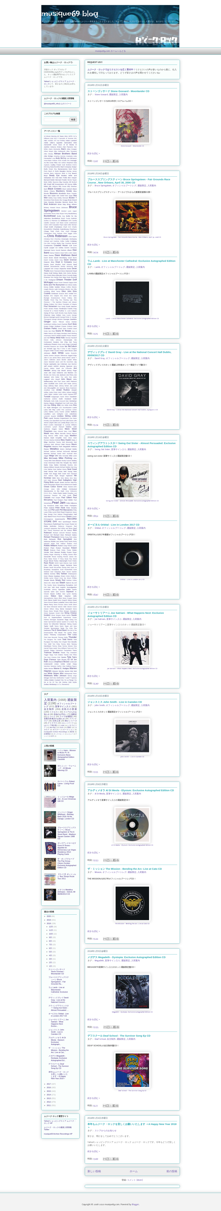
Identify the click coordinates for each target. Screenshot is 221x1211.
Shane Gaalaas (54, 576)
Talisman (62, 624)
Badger (74, 167)
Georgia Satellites (70, 319)
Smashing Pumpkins (65, 585)
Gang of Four (49, 313)
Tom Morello (72, 642)
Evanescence (55, 298)
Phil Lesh (55, 510)
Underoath (73, 662)
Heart (59, 335)
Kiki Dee (47, 405)
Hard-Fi (53, 335)
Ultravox (51, 662)
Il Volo (68, 348)
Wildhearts (48, 676)
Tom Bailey (54, 642)
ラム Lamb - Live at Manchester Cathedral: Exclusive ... (58, 990)
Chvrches (57, 239)
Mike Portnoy (65, 458)
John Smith (100, 705)
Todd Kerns (67, 639)
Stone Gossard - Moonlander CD (132, 146)
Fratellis (70, 308)
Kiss (75, 405)
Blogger (135, 1204)
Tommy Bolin (65, 644)
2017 (49, 1084)
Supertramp (67, 617)
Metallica (54, 449)
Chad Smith (48, 227)
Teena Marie (59, 626)
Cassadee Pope (57, 225)
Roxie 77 (56, 559)
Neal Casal (72, 469)
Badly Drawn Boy (50, 169)
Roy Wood (73, 559)
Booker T (73, 198)
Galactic (74, 311)
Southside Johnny (50, 589)
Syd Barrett (52, 622)
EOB (75, 282)
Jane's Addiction (49, 360)
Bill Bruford (73, 182)
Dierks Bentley (72, 273)
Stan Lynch (66, 594)
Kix (45, 407)
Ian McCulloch (71, 346)
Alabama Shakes (56, 147)
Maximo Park (57, 446)
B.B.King (47, 167)
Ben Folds (63, 178)
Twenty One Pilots (70, 655)
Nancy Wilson (49, 467)
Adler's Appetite (56, 143)
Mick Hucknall (67, 453)
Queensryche (60, 519)
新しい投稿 (94, 1171)
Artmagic (73, 160)
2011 (49, 1105)
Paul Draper (56, 497)
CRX (70, 220)
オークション (68, 729)
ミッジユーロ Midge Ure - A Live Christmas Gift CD (67, 799)
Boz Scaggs (64, 200)
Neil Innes (58, 471)
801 (75, 138)
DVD (61, 727)
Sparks (74, 589)
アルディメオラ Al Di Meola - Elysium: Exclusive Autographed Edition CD (130, 790)
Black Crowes (55, 188)
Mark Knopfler (56, 438)
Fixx (60, 300)
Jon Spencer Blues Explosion (67, 388)
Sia (65, 578)
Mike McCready (51, 458)
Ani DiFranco (72, 158)
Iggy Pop (56, 348)
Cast (65, 225)
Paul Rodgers (58, 500)
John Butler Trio (57, 377)
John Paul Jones (59, 381)
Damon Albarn (66, 250)
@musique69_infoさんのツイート (58, 104)
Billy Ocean (62, 186)
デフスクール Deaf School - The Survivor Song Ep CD (119, 1035)
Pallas (55, 493)
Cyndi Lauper (49, 248)
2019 (49, 920)
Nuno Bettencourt (66, 484)
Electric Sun (69, 289)
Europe (46, 298)
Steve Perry (48, 604)
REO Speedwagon (64, 522)
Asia (75, 163)
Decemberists (54, 266)
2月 (50, 962)
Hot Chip (64, 342)
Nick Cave (62, 474)
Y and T (68, 678)
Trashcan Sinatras (52, 652)
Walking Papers (71, 666)
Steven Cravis (72, 607)
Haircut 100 (52, 333)
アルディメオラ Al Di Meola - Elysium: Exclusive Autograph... (57, 1041)
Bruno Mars (55, 213)
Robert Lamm (72, 545)
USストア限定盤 (50, 725)
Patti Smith (67, 495)
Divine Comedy (67, 275)
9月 (50, 937)
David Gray (100, 358)
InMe (52, 350)
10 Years (60, 136)
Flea (75, 300)
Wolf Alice (53, 678)
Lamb (97, 267)
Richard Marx (59, 535)
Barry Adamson (55, 173)
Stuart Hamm (66, 615)
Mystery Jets (72, 465)
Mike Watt (52, 460)
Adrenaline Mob (70, 143)
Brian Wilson (72, 204)
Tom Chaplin (63, 642)
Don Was (62, 277)
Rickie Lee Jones (57, 541)
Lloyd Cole (53, 422)
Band (70, 169)
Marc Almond (58, 431)
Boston (57, 200)
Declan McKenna (67, 266)
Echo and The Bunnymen (54, 285)
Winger (46, 678)
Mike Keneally (63, 456)
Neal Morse (48, 471)
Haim (46, 333)
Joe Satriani (100, 619)
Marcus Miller (53, 436)
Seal (51, 572)
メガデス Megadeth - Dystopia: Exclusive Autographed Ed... (58, 1058)
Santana (69, 565)
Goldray (54, 324)
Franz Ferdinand (60, 308)
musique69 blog (69, 13)
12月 (51, 927)
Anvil (59, 160)
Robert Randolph (63, 548)
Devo (63, 271)
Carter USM (48, 225)
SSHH (57, 563)
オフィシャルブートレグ (124, 185)
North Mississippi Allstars (52, 484)
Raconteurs (48, 524)
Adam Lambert (71, 140)
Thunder (72, 637)
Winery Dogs (72, 676)
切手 (52, 736)
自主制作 (111, 1039)
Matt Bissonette (67, 442)
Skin (57, 583)
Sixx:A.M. (47, 583)
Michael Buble (71, 449)
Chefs (57, 231)
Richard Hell (48, 535)
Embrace (55, 293)
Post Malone (58, 514)
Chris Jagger (67, 233)
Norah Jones (59, 482)
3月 (50, 959)
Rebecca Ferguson (65, 526)
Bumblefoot (56, 218)
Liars (66, 414)
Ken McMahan (71, 401)
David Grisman (70, 260)
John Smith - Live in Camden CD (132, 757)
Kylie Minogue (52, 407)
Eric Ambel (69, 293)
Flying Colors (49, 304)
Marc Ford (67, 431)
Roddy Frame (66, 552)
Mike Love (73, 456)
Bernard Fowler (61, 180)
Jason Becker (61, 360)
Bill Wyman (68, 184)
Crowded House (61, 245)
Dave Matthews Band (66, 255)
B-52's (75, 165)
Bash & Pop (66, 173)
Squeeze (69, 592)
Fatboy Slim (72, 298)
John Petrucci (71, 381)
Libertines (73, 414)
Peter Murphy (71, 508)
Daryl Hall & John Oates (68, 253)
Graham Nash (72, 326)
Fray (75, 308)
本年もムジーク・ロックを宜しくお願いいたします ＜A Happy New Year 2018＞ (59, 1075)
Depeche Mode (65, 268)
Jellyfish (56, 366)
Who (62, 673)
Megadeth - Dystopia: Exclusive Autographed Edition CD (132, 1012)
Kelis (53, 401)
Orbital (98, 528)
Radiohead (57, 524)
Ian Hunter (60, 346)
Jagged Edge (72, 355)
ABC (45, 140)
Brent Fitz (73, 202)
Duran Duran (58, 282)
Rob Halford (60, 543)
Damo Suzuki (55, 250)
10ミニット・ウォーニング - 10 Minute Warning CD (67, 768)
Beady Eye (54, 175)
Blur (45, 196)
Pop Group (48, 514)
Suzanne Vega (62, 619)
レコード (51, 716)
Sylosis (58, 622)
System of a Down (68, 622)
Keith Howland (65, 399)
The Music (58, 633)
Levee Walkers (71, 412)
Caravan (52, 223)
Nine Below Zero (67, 478)
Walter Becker (48, 668)
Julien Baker (48, 394)
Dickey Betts (58, 273)
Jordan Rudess (63, 390)
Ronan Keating (57, 557)
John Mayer (66, 379)
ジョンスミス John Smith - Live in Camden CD (114, 701)
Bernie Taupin (72, 180)
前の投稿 (171, 1171)
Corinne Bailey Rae (57, 243)
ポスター (56, 729)
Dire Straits (47, 275)
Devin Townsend (55, 271)
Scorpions (55, 569)
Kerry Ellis (73, 403)
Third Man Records (50, 637)
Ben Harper (72, 178)
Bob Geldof (61, 196)
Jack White (58, 353)
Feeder (46, 300)
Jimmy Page (72, 370)
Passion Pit (56, 495)
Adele (46, 143)
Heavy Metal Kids (57, 338)
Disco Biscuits (57, 275)
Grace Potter (49, 326)
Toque (52, 650)
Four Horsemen (50, 306)
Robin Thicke (66, 550)
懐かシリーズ (71, 721)
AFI (55, 140)
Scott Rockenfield (66, 569)
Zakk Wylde (72, 682)
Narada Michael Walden (63, 467)
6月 (50, 948)
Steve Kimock (48, 602)
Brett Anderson (50, 204)
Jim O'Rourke (67, 368)
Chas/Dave (73, 229)
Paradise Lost (72, 493)
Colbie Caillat (64, 241)
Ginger (47, 321)
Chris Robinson (57, 236)
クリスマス (52, 723)
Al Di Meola (100, 794)
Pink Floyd (61, 512)
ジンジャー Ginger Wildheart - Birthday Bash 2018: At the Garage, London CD (66, 815)
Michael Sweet (56, 453)
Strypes (58, 615)
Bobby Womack (63, 198)
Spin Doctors (60, 592)
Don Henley (55, 277)
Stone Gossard (101, 94)
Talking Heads (72, 624)
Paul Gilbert (66, 497)
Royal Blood (48, 561)
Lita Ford (62, 420)
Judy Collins (62, 392)
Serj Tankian (61, 574)
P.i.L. (50, 493)
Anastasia (69, 156)
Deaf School (100, 1039)
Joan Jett (47, 373)
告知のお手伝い (60, 714)
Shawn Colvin (65, 576)
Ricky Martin (68, 541)
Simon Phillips (72, 578)
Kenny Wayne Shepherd (53, 403)
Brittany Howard (49, 207)
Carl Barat (59, 223)
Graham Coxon (60, 326)
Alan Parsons (68, 147)
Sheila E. (74, 576)
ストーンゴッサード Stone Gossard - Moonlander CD (118, 91)
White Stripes (53, 673)
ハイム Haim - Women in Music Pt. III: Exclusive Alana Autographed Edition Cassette (67, 754)
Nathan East (52, 469)
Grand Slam (62, 328)
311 (55, 138)
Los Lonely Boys (63, 422)
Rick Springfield (65, 539)
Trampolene (68, 650)
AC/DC (50, 140)
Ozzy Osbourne (71, 491)
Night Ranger (60, 476)
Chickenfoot (48, 233)
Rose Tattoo (48, 559)
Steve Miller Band (71, 602)
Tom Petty (56, 644)
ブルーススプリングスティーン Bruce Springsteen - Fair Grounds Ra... (59, 980)
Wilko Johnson (60, 676)
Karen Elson (64, 397)
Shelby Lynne (48, 578)
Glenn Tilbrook (58, 322)
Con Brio (47, 243)
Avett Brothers (67, 165)
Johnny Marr (53, 386)
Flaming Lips (68, 300)
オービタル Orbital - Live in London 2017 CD (113, 524)
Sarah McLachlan (55, 567)
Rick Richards (50, 539)
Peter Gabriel (49, 508)
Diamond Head (71, 271)
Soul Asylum (61, 587)
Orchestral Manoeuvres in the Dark (60, 490)
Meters (62, 449)
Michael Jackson (50, 451)
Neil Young (68, 471)
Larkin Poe (60, 410)
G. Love (68, 311)
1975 (70, 136)
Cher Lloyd (65, 231)
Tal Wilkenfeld (53, 624)
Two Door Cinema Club (52, 657)
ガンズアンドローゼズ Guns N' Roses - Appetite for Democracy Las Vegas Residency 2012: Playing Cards (67, 848)
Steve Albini (58, 598)
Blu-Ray (53, 727)
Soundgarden (72, 587)
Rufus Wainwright (60, 561)
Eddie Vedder (54, 287)
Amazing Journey (59, 156)
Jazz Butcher (72, 364)
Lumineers (47, 427)
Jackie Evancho (71, 353)
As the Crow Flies (51, 163)
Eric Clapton (54, 296)
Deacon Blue (49, 262)
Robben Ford (72, 543)
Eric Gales (73, 296)
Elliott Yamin (55, 291)
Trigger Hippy (48, 655)
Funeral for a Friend (51, 311)
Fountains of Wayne (70, 304)
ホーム (134, 1171)
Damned (47, 250)
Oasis (74, 484)
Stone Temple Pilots (56, 611)
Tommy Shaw (56, 646)
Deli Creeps (55, 268)
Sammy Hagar (59, 565)
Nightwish (69, 476)
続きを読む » (93, 153)
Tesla (62, 628)
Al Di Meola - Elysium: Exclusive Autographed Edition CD (132, 845)
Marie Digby (64, 436)
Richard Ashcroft (59, 533)
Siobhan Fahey (71, 580)
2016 (49, 1087)
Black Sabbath (67, 189)
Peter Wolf (47, 510)
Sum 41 (47, 617)
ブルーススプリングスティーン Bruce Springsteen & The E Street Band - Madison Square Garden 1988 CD (67, 833)
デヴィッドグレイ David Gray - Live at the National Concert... (58, 1000)
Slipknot (68, 583)
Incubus (56, 350)
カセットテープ (67, 723)
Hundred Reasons (50, 346)
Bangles (63, 171)
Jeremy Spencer (66, 366)
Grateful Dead (72, 328)
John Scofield (49, 383)
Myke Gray (48, 465)
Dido (64, 273)
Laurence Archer (71, 410)
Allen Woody (48, 154)
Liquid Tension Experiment (59, 418)
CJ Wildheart (63, 220)
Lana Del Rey (49, 410)
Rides (53, 543)
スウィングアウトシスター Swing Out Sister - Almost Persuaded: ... (59, 1008)
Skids (53, 583)
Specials (47, 592)
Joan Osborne (57, 373)
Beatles (64, 175)
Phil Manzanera (66, 510)
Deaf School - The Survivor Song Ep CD (132, 1091)
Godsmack (47, 324)
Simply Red (60, 580)
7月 (50, 945)
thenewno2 (65, 684)
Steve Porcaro (58, 604)
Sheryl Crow (58, 578)
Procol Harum (61, 516)
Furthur (61, 311)
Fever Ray (54, 300)
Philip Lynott (52, 512)
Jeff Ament (48, 366)
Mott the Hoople (62, 463)
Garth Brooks (59, 313)
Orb (58, 489)
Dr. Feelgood (51, 280)
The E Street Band (59, 630)
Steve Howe (72, 600)
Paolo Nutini (62, 493)
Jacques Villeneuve (60, 355)
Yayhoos (74, 678)
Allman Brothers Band (65, 153)
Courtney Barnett (71, 243)
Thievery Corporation (58, 635)
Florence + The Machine (53, 302)
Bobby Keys (53, 198)
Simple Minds (49, 580)
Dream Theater (64, 279)
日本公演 (56, 721)
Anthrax (54, 160)
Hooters (56, 342)
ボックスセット (59, 734)
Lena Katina (49, 412)
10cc (66, 136)
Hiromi (46, 340)
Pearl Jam (58, 502)
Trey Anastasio (71, 652)
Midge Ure (53, 456)
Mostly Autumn (66, 460)
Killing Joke (56, 405)
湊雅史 (74, 714)
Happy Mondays (61, 333)
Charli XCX (67, 227)
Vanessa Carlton (56, 666)
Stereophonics (48, 598)
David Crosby (49, 260)
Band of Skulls (53, 171)
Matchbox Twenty (55, 442)
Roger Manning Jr (55, 554)
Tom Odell (47, 644)
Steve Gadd (52, 600)
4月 (50, 955)
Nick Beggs (53, 474)
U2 (68, 659)
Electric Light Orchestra (57, 289)
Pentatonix (50, 505)
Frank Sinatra (48, 308)
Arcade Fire (66, 160)
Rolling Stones (68, 554)
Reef (75, 528)
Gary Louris (66, 315)
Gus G (74, 331)
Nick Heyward (72, 474)
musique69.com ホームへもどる (110, 51)
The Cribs (69, 628)
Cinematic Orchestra (69, 239)
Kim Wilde (64, 405)
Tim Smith (57, 639)
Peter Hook (60, 508)
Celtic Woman (72, 225)
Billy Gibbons (53, 186)
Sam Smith (73, 563)
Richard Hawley (71, 533)
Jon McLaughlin (50, 388)
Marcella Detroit (65, 433)
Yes (62, 680)
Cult (70, 245)
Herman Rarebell (71, 338)
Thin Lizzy (72, 635)
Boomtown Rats (49, 200)
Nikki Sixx (56, 478)
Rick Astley (73, 537)
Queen (69, 516)
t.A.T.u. (59, 684)
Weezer (55, 671)
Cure (75, 245)
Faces (64, 298)
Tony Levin (53, 648)
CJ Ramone (53, 220)
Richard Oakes (71, 535)
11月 (51, 930)
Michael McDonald (63, 451)
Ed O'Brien (69, 285)
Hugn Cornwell (71, 344)
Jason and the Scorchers (64, 362)
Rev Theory (48, 530)
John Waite (67, 383)
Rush (70, 561)
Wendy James (64, 671)
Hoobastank (48, 342)
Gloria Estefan (71, 322)
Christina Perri (49, 239)
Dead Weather (55, 264)
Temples (47, 628)
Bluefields (62, 193)
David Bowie (48, 258)
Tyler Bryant (61, 659)
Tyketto (63, 657)
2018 (49, 923)
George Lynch (54, 317)
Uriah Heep (72, 664)
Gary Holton (56, 315)
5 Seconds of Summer (65, 138)
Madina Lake (71, 427)
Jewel (58, 368)
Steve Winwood (52, 607)
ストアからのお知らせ (105, 1130)
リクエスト (54, 712)
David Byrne (72, 258)
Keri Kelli (66, 403)
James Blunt (56, 358)
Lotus (72, 422)
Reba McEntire (50, 526)
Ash (59, 163)
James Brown (66, 358)
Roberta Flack (55, 550)
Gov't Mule (72, 324)
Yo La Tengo (69, 680)
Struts (53, 615)
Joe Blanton (68, 373)
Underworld (48, 664)
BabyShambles (55, 167)
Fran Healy (61, 306)
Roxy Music (64, 559)
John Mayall (55, 379)
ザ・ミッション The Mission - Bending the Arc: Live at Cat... (59, 1050)
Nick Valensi (48, 476)
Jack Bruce (68, 350)
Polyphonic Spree (71, 512)
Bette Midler (48, 182)
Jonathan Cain (49, 390)
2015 (49, 1091)
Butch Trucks (65, 218)
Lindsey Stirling (64, 416)
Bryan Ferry (64, 213)
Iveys (62, 350)
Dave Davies (49, 255)
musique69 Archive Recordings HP (58, 1134)
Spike (52, 592)
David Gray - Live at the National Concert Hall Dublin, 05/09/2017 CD (132, 410)
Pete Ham (59, 505)
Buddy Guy (61, 216)
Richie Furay (64, 537)
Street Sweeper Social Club (54, 613)
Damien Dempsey (70, 248)
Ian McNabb (48, 348)
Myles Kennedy (60, 465)
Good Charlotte (62, 324)
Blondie (46, 193)
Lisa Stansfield (54, 420)
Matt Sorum (65, 444)
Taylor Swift (48, 626)
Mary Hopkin (66, 440)
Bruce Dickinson (62, 207)
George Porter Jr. (65, 317)
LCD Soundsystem (65, 407)
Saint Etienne (63, 563)
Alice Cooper (72, 149)
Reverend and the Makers (62, 530)
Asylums (47, 165)
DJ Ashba (59, 248)
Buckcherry (72, 213)
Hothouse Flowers (50, 344)
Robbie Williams (50, 545)
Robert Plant (49, 548)
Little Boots (69, 420)
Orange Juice (49, 489)
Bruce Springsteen (103, 185)
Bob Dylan (52, 196)
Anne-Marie (48, 160)
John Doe (68, 377)
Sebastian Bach (59, 572)
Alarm (63, 149)
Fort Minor (58, 304)
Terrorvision (55, 628)
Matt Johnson (55, 444)
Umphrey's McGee (61, 662)
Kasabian (73, 397)
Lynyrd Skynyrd (58, 427)
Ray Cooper (65, 524)
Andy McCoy (61, 158)
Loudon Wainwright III (56, 425)
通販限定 (113, 94)
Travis (63, 652)
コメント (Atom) (135, 1180)
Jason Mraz (72, 360)
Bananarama (62, 169)
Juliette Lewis (57, 394)
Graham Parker (50, 328)
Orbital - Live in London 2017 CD (132, 579)
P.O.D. (46, 493)
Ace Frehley (61, 140)
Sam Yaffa (48, 565)
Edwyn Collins (66, 287)
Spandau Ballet (64, 589)
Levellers (47, 414)
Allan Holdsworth (59, 151)
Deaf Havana (67, 264)
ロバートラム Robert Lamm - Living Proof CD (66, 783)
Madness (47, 429)
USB (62, 725)
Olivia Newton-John (70, 487)
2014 (49, 1095)
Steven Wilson (49, 609)
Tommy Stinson (67, 646)
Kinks (71, 405)
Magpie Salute (57, 429)
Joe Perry (69, 375)
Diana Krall (48, 273)
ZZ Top (55, 682)
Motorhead (51, 463)
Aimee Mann (57, 145)
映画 (69, 727)
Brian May (62, 204)
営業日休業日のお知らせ (54, 719)
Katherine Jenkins (50, 399)
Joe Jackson (61, 375)
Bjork (45, 189)
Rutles (75, 561)
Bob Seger (69, 196)
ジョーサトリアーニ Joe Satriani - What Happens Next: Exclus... (59, 1023)
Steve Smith (68, 604)
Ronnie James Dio (70, 557)
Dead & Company (64, 262)
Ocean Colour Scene (53, 487)
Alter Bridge (48, 156)
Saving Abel (66, 567)
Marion (46, 438)
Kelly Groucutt (60, 401)
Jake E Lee (48, 358)
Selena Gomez (50, 574)
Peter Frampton (71, 505)
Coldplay (73, 241)
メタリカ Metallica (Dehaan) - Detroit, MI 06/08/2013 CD (66, 892)
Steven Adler (62, 607)
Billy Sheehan (72, 186)
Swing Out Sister (102, 449)
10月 (51, 934)
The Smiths (68, 633)
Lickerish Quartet (50, 416)
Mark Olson (67, 438)
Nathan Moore (62, 469)
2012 (49, 1102)
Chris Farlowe (57, 233)
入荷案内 (123, 94)
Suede (74, 615)
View (63, 666)
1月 (50, 966)
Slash (62, 582)
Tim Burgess (48, 639)
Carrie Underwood (70, 223)
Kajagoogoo (55, 397)
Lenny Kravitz (59, 412)
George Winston (57, 319)
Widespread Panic (70, 673)
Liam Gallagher (57, 414)
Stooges (66, 611)
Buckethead (50, 216)
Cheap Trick (49, 231)
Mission (98, 872)
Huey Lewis (61, 344)
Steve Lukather (59, 602)
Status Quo (56, 596)
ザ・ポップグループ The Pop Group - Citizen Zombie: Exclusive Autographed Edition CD (67, 863)
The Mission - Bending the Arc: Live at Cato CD (132, 924)
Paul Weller (68, 500)
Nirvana (54, 480)
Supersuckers (57, 617)
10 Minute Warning (50, 136)
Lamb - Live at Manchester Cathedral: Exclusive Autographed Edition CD (132, 319)
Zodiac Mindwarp (50, 684)
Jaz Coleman (62, 364)
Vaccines (47, 666)
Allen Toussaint (71, 151)
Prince (54, 516)
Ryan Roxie (49, 563)
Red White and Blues (65, 528)
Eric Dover (64, 296)
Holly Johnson (55, 340)
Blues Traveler (72, 193)
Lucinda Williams (71, 425)
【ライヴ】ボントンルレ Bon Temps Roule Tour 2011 (67, 876)
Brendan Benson (61, 202)
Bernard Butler (49, 180)
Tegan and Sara (71, 626)
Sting (57, 609)
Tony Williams (62, 648)
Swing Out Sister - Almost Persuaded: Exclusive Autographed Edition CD (132, 501)
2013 (49, 1098)
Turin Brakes (58, 655)
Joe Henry (52, 375)
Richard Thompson (52, 537)
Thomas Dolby (63, 637)
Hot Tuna (73, 342)
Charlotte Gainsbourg (61, 229)
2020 (49, 916)
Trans (75, 650)
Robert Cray (62, 545)
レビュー (70, 734)
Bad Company (66, 167)
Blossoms (54, 193)
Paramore (47, 495)
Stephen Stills (71, 596)
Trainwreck (59, 650)
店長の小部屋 (69, 709)
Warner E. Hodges (61, 668)
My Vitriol (73, 463)
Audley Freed (55, 165)
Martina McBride (55, 440)
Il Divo (63, 348)
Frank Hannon (71, 306)
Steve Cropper (67, 598)
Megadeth (99, 960)
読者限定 (47, 734)
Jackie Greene (49, 355)
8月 (50, 941)
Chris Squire (72, 236)
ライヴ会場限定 (66, 716)
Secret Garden (71, 572)
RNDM (74, 522)
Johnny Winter (64, 386)
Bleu (75, 191)
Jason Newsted (49, 362)
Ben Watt (55, 178)
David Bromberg (60, 258)
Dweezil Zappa (68, 282)
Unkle (63, 664)
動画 (72, 732)
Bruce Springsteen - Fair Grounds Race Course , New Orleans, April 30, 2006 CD (132, 237)
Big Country (63, 182)
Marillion (73, 436)
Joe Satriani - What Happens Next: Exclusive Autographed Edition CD (132, 669)
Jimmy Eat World (59, 370)
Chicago (74, 231)
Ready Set (73, 524)
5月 (50, 952)
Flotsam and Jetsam (69, 302)
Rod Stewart (55, 552)
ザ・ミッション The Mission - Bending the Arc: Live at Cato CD (124, 868)
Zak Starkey (63, 682)
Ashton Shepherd (67, 163)
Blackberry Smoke (64, 191)
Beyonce (56, 182)
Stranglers (73, 611)
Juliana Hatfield (71, 392)
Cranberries (48, 245)
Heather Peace (66, 335)
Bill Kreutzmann (58, 184)
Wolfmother (60, 678)
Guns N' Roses (63, 331)
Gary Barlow (68, 313)
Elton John (66, 291)
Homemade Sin (70, 340)
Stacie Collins (55, 594)
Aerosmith (47, 145)
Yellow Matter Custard (52, 680)
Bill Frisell (47, 184)
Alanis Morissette (54, 149)
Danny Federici (55, 253)
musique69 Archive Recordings (55, 732)
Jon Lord (73, 386)
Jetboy (52, 368)
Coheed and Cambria (51, 241)
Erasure (61, 293)
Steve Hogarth (62, 600)
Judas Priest (53, 392)
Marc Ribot (54, 433)
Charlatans (58, 227)
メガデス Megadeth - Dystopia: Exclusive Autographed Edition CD (126, 957)
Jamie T (74, 358)
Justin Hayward (68, 394)
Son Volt (51, 587)
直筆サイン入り (118, 449)
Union (56, 664)
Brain (70, 200)
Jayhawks (52, 364)
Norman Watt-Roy (71, 482)
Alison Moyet (48, 151)
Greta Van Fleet (49, 331)
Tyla (69, 657)
